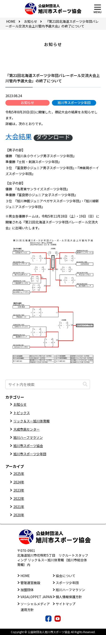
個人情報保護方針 (69, 596)
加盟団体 (27, 589)
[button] (85, 384)
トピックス (21, 412)
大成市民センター (26, 429)
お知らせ (27, 102)
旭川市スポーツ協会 (28, 445)
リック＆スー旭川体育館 (31, 421)
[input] (47, 384)
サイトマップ (65, 603)
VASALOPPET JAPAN (36, 596)
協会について (65, 575)
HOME (25, 575)
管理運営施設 (30, 582)
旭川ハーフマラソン (28, 437)
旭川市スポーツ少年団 (74, 102)
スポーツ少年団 (67, 582)
